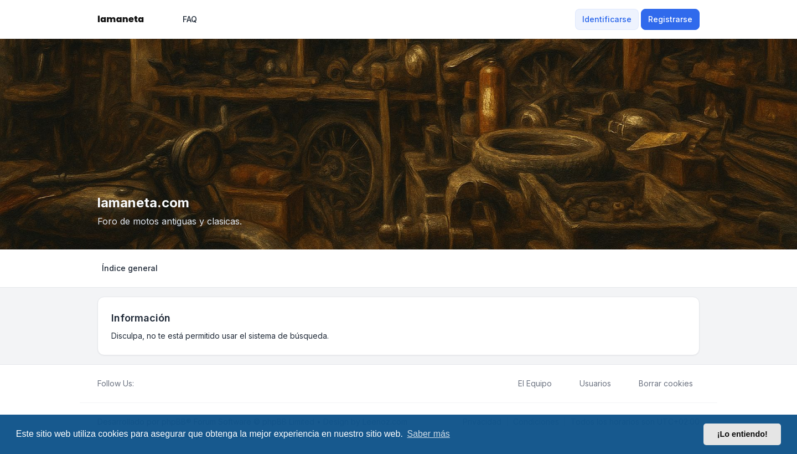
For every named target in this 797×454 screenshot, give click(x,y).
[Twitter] (149, 383)
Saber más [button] (428, 433)
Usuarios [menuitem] (588, 384)
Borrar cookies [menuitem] (658, 384)
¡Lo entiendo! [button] (742, 434)
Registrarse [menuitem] (670, 19)
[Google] (167, 383)
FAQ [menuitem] (182, 19)
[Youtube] (158, 383)
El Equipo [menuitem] (528, 384)
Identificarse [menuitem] (607, 19)
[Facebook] (140, 383)
